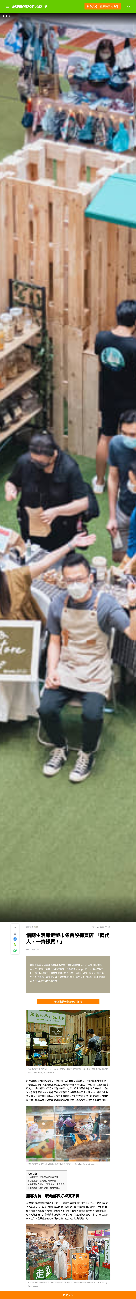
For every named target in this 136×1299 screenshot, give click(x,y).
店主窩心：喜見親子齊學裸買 (43, 1180)
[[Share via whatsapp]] (15, 950)
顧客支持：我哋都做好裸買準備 (44, 1177)
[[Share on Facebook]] (15, 939)
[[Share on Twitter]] (15, 944)
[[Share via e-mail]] (15, 933)
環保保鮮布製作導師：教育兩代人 (45, 1187)
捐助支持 (68, 1295)
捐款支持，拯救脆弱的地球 (102, 6)
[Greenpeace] (29, 10)
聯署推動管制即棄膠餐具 (68, 1001)
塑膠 (36, 927)
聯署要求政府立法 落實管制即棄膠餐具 (47, 1184)
